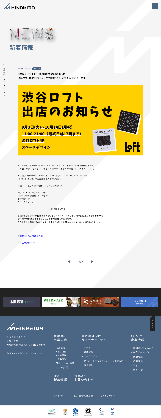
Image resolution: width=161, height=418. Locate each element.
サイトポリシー (108, 396)
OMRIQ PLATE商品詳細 (31, 236)
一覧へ (80, 262)
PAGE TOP (152, 324)
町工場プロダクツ (28, 243)
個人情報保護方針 (83, 396)
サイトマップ (60, 396)
